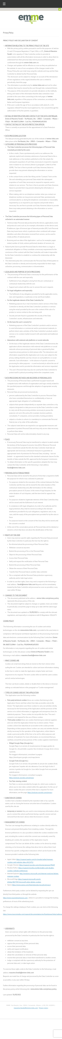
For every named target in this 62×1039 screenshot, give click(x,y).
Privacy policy (43, 1008)
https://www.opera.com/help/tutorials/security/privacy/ (31, 885)
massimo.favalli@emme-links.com (26, 1008)
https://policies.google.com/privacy (21, 778)
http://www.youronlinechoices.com (15, 898)
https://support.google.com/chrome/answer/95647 (37, 865)
